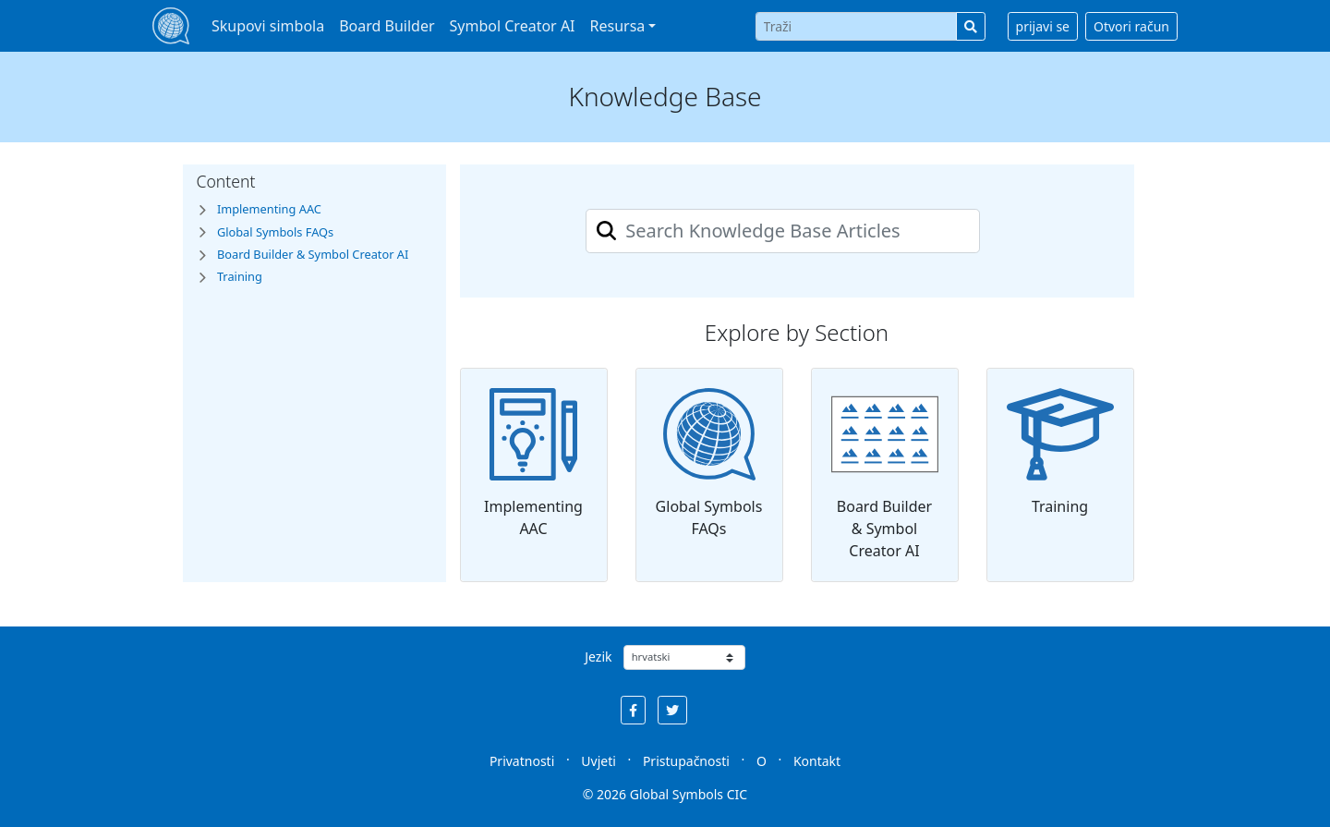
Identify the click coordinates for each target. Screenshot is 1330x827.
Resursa (618, 26)
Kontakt (816, 761)
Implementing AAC (533, 463)
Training (1060, 452)
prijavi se (1043, 26)
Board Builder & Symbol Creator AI (884, 474)
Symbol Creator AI (512, 26)
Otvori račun (1131, 26)
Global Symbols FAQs (709, 463)
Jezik (598, 656)
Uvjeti (598, 761)
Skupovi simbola (268, 26)
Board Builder (386, 26)
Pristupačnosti (686, 761)
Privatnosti (522, 761)
